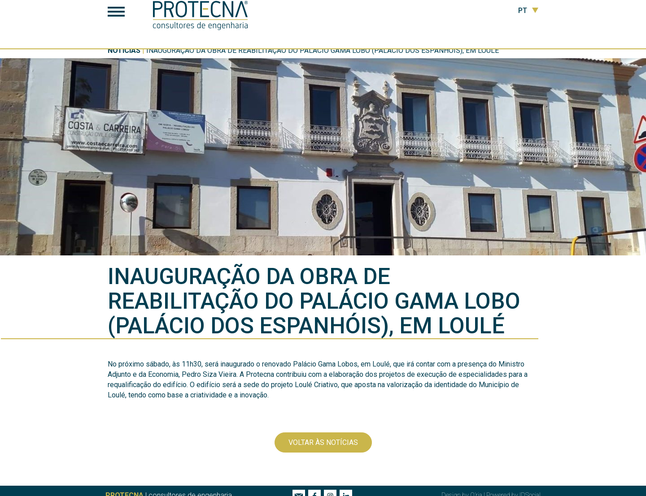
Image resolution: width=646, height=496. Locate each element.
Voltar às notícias (323, 442)
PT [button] (528, 11)
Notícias (124, 50)
